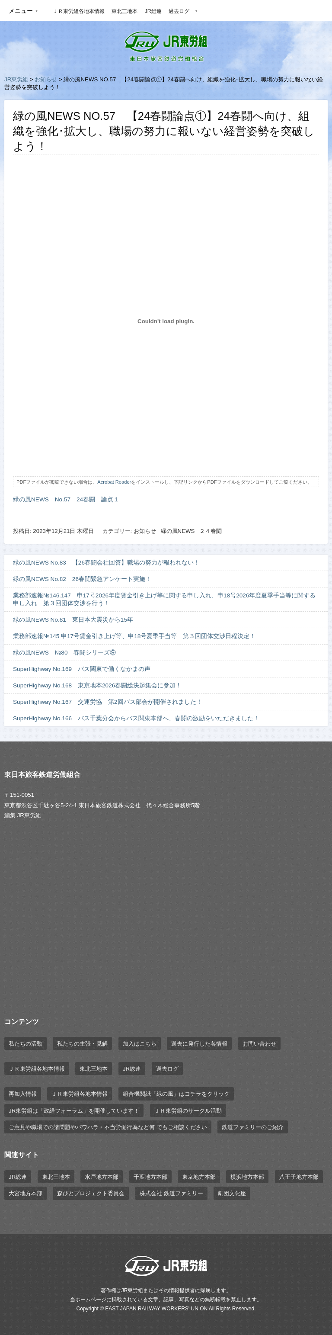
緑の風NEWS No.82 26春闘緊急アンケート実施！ (82, 579)
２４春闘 (210, 531)
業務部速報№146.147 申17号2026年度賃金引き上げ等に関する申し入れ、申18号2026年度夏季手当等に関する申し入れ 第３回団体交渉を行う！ (164, 599)
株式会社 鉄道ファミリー (171, 1193)
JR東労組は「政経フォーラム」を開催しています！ (74, 1110)
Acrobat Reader (114, 482)
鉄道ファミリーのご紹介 (253, 1127)
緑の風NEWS (178, 531)
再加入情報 (23, 1094)
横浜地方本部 (247, 1177)
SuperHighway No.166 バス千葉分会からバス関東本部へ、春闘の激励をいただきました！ (136, 718)
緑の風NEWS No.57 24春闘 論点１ (66, 499)
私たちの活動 (25, 1043)
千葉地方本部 (150, 1177)
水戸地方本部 (101, 1177)
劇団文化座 (232, 1193)
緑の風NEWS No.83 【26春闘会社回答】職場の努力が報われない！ (106, 562)
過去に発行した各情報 (199, 1043)
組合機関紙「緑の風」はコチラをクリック (176, 1094)
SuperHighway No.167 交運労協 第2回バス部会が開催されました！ (107, 702)
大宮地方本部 (25, 1193)
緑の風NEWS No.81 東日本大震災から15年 (73, 619)
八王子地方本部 (299, 1177)
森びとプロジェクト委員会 (90, 1193)
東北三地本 (124, 11)
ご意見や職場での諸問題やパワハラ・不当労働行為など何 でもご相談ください (108, 1127)
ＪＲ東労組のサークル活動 (188, 1110)
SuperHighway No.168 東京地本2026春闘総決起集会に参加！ (97, 685)
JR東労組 (16, 79)
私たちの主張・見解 (82, 1043)
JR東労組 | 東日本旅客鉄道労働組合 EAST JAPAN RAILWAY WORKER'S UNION (166, 46)
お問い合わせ (259, 1043)
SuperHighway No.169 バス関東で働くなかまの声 (81, 669)
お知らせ (46, 79)
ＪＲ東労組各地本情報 (79, 11)
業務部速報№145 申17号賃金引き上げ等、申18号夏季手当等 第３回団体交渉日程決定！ (134, 636)
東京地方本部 (199, 1177)
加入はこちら (139, 1043)
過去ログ (179, 11)
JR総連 (152, 11)
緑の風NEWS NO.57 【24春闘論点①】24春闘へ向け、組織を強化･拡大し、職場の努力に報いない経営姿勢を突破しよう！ (164, 131)
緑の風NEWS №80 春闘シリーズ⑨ (67, 652)
